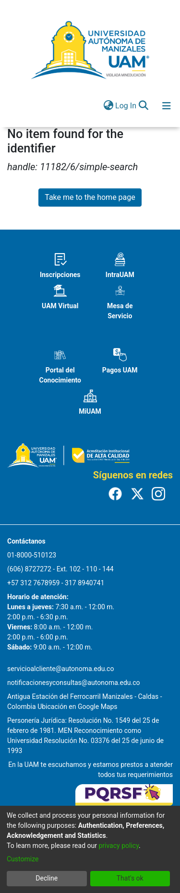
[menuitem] (108, 106)
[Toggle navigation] (166, 106)
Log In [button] (126, 105)
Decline (47, 878)
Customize (22, 859)
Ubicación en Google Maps (77, 706)
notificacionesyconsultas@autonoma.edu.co (73, 682)
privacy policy (118, 845)
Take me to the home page (90, 197)
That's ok (130, 878)
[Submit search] (143, 106)
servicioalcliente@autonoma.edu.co (60, 669)
